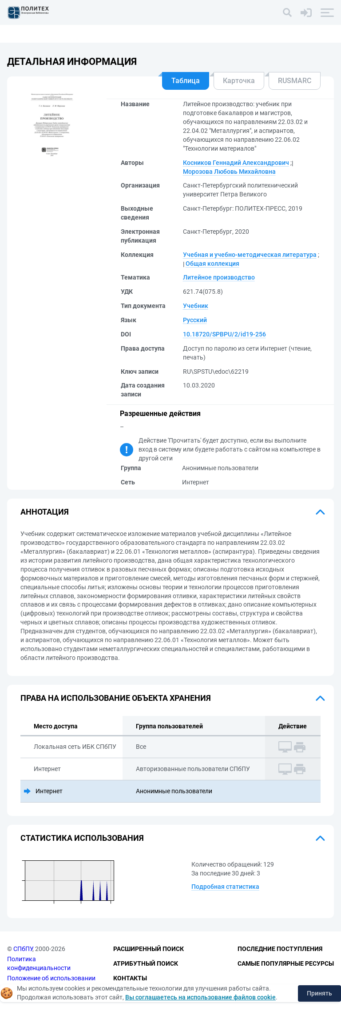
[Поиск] (287, 12)
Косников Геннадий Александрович (236, 162)
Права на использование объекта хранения (115, 698)
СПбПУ (22, 949)
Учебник (195, 305)
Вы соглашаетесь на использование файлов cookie (200, 997)
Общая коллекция (212, 263)
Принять (319, 993)
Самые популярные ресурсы (286, 963)
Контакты (130, 978)
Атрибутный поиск (145, 963)
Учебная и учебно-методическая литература (250, 254)
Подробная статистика (225, 886)
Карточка (239, 80)
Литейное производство (219, 277)
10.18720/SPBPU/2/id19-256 (224, 334)
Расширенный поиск (148, 949)
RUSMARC (294, 80)
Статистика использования (82, 838)
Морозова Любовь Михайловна (229, 171)
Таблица (185, 80)
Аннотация (44, 511)
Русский (195, 320)
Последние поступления (280, 949)
